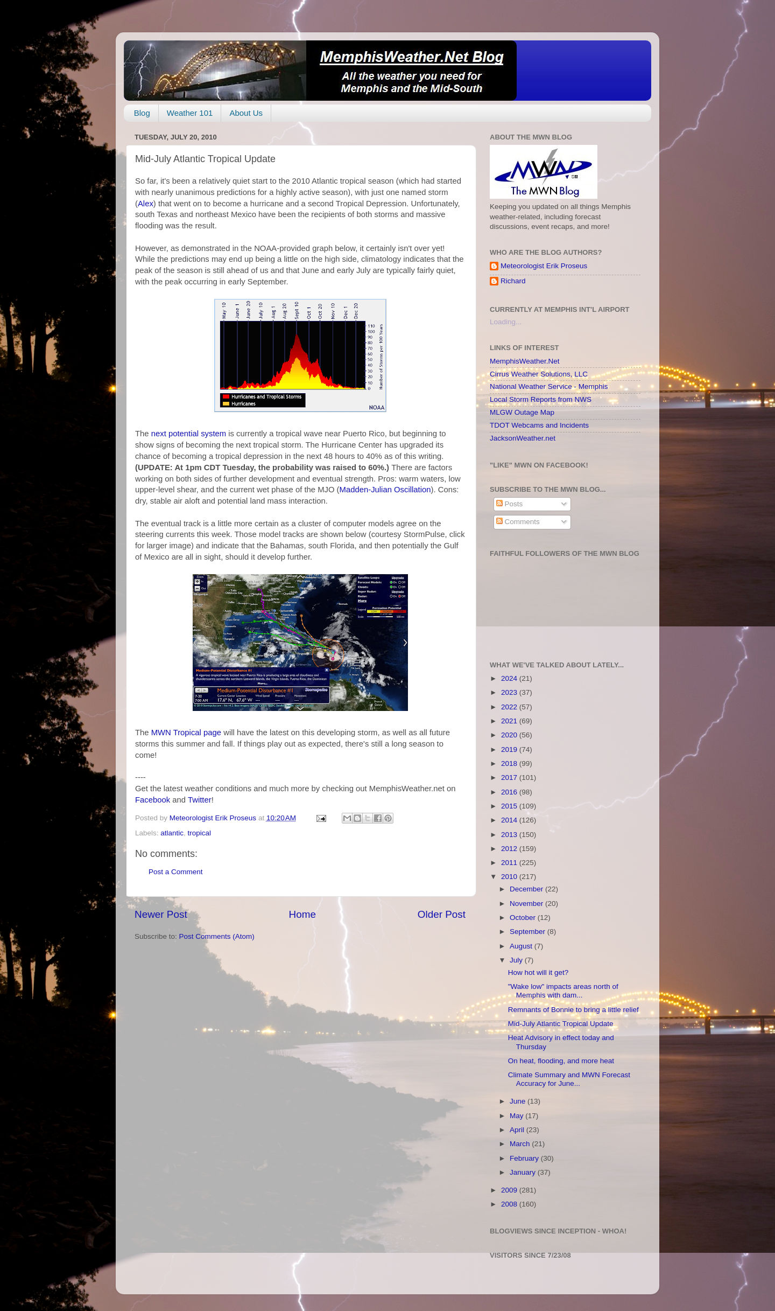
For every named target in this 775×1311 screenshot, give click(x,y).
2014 (510, 820)
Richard (513, 281)
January (524, 1172)
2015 (510, 806)
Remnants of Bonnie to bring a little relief (573, 1010)
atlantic (172, 833)
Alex (145, 203)
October (524, 917)
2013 (510, 835)
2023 (510, 692)
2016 (510, 792)
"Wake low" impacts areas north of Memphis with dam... (563, 990)
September (528, 932)
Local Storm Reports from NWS (540, 399)
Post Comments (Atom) (217, 936)
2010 (510, 877)
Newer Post (161, 914)
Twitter (200, 800)
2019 (510, 749)
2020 (510, 735)
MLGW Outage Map (522, 412)
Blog (142, 112)
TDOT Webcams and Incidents (539, 425)
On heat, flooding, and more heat (561, 1061)
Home (302, 914)
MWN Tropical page (187, 732)
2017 (510, 777)
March (521, 1144)
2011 (510, 863)
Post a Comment (176, 872)
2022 (510, 707)
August (522, 946)
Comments (518, 522)
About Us (246, 112)
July (517, 960)
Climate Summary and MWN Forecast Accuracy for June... (569, 1079)
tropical (200, 833)
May (517, 1116)
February (525, 1158)
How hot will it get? (538, 972)
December (527, 889)
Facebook (152, 800)
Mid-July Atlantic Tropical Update (561, 1024)
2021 (510, 721)
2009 (510, 1190)
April (518, 1130)
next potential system (188, 433)
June (518, 1101)
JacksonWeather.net (522, 438)
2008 (510, 1204)
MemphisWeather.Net (525, 361)
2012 (510, 849)
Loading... (506, 322)
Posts (509, 504)
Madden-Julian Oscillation (385, 489)
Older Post (442, 914)
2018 (510, 763)
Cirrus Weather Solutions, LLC (539, 374)
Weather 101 (190, 112)
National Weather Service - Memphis (549, 386)
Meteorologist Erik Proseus (544, 266)
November (527, 903)
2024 (510, 678)
